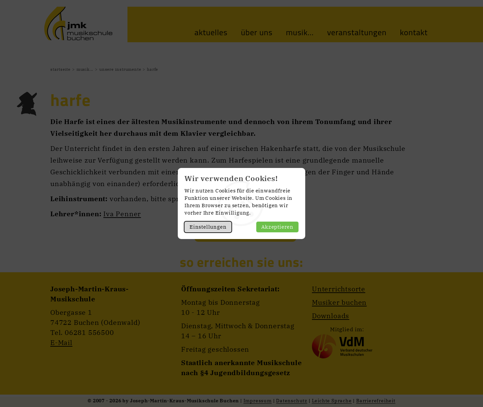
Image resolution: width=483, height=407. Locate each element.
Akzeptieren (277, 227)
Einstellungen (208, 227)
